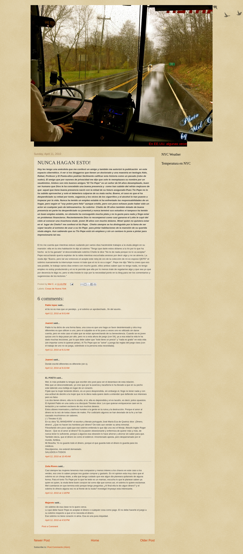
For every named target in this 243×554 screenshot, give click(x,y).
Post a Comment (50, 526)
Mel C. (51, 284)
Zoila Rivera (51, 466)
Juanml (49, 323)
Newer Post (42, 540)
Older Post (147, 540)
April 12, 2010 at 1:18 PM (57, 493)
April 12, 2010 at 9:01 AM (57, 313)
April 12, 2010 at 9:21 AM (57, 350)
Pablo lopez (51, 305)
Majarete (49, 502)
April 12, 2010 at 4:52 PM (57, 520)
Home (95, 540)
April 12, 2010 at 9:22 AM (57, 368)
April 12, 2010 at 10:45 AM (58, 456)
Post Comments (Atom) (58, 547)
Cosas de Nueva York (55, 288)
